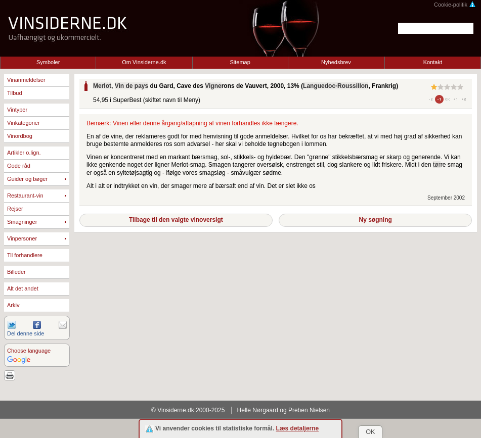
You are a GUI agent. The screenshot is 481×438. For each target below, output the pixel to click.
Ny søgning (375, 219)
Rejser (15, 209)
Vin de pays (131, 85)
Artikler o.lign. (24, 153)
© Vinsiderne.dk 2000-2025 (188, 410)
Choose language (29, 351)
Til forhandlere (24, 255)
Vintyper (17, 110)
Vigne (213, 85)
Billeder (16, 272)
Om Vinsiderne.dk (144, 62)
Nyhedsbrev (336, 62)
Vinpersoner (22, 238)
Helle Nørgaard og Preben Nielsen (283, 410)
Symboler (48, 62)
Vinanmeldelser (26, 80)
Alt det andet (22, 288)
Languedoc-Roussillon (335, 85)
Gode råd (18, 166)
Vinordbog (19, 136)
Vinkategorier (23, 123)
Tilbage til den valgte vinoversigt (176, 219)
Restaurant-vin (25, 195)
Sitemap (240, 62)
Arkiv (13, 305)
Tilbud (14, 93)
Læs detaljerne (297, 428)
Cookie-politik (455, 5)
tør (437, 164)
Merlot (102, 85)
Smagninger (22, 222)
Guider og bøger (27, 179)
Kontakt (432, 62)
